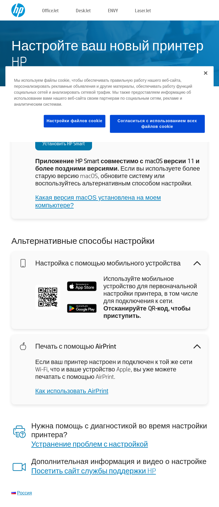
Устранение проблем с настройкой (89, 443)
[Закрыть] (205, 73)
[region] (109, 104)
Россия (24, 492)
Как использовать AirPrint (71, 390)
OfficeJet (50, 10)
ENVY (113, 10)
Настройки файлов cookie (75, 120)
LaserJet (143, 10)
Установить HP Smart (63, 143)
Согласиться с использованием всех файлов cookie (157, 123)
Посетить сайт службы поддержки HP (93, 470)
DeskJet (83, 10)
